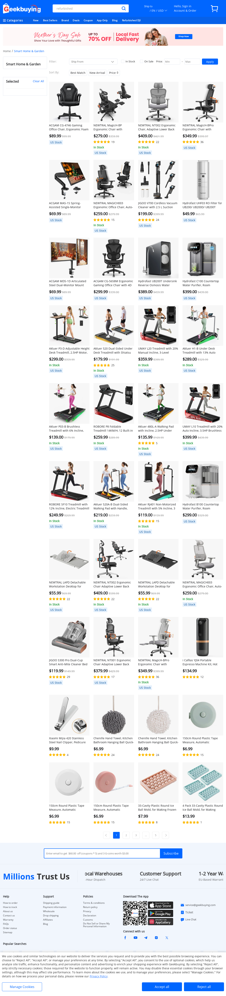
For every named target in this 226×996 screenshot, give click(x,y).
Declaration (89, 915)
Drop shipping (51, 915)
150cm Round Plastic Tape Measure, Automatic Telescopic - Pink (111, 808)
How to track (10, 907)
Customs (88, 919)
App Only (102, 20)
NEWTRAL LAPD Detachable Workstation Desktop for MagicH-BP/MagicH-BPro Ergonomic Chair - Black (156, 584)
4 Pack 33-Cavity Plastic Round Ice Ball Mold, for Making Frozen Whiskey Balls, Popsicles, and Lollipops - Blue (203, 808)
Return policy (90, 907)
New (35, 20)
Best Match (77, 73)
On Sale (146, 61)
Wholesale (49, 911)
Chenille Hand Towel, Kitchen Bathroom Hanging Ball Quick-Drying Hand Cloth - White (158, 740)
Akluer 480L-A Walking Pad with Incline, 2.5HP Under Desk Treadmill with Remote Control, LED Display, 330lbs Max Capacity (157, 429)
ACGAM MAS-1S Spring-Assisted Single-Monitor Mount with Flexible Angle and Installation (66, 205)
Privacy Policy (98, 976)
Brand (65, 20)
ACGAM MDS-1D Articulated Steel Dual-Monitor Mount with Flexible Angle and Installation (67, 283)
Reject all (204, 987)
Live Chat (188, 920)
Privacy (87, 911)
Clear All (38, 81)
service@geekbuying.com (198, 905)
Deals (76, 20)
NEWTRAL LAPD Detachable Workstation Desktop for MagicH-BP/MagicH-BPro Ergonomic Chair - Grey (67, 584)
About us (8, 911)
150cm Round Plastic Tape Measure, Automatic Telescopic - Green (200, 740)
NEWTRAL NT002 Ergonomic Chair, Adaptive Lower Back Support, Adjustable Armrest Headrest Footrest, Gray (157, 127)
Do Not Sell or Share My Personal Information (96, 925)
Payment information (54, 907)
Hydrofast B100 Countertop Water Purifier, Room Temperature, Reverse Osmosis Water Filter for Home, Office (201, 506)
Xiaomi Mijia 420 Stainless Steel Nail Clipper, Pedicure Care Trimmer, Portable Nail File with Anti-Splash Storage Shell (68, 740)
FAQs (6, 924)
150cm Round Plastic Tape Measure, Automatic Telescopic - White (66, 808)
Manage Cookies (22, 987)
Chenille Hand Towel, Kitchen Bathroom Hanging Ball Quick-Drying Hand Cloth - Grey (113, 740)
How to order (10, 903)
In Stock (128, 61)
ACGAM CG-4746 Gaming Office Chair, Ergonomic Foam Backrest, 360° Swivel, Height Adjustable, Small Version (68, 127)
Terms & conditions (94, 903)
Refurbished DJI (131, 20)
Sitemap (7, 932)
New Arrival (97, 73)
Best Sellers (50, 20)
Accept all (162, 987)
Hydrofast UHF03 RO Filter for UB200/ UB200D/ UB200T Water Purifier (202, 205)
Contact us (9, 915)
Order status (10, 928)
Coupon (88, 20)
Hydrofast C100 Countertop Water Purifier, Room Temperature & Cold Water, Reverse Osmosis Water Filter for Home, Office (202, 283)
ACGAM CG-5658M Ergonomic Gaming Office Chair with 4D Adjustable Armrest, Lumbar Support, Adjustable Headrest (113, 283)
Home (7, 51)
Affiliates (48, 919)
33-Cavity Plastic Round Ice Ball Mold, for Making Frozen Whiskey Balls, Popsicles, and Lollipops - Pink (157, 808)
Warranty (8, 919)
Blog (115, 20)
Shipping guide (51, 903)
